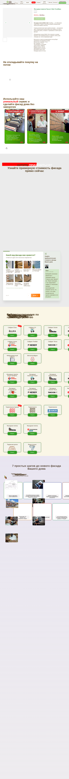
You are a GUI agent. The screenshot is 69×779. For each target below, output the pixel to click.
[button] (62, 3)
